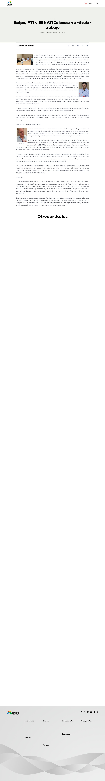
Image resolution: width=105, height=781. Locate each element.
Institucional (29, 721)
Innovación (28, 737)
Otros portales (86, 721)
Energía (46, 721)
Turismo (46, 745)
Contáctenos (66, 734)
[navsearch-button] (97, 3)
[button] (68, 45)
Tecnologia (52, 19)
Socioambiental (67, 721)
